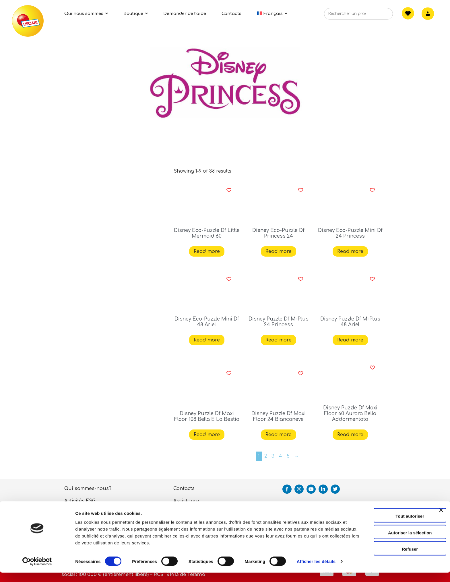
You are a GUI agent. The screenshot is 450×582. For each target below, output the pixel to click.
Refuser (387, 549)
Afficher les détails (94, 570)
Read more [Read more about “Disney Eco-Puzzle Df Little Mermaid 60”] (207, 251)
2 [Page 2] (265, 456)
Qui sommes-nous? (87, 488)
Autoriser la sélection (388, 533)
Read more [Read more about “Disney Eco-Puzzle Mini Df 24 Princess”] (350, 251)
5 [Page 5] (288, 456)
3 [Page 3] (272, 456)
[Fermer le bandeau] (441, 516)
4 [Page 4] (280, 456)
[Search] (379, 15)
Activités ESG (80, 500)
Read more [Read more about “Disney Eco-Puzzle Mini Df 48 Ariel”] (207, 340)
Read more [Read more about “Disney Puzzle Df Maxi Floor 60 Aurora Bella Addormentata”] (350, 434)
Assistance (186, 500)
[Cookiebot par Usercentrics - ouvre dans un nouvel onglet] (37, 571)
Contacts (184, 488)
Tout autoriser (387, 516)
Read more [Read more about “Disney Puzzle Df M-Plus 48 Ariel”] (350, 340)
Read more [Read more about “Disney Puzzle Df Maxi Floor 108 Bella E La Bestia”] (207, 434)
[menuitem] (272, 13)
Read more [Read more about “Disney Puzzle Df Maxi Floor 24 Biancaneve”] (278, 434)
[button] (229, 190)
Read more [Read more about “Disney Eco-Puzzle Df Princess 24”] (278, 251)
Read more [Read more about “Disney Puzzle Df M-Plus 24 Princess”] (278, 340)
